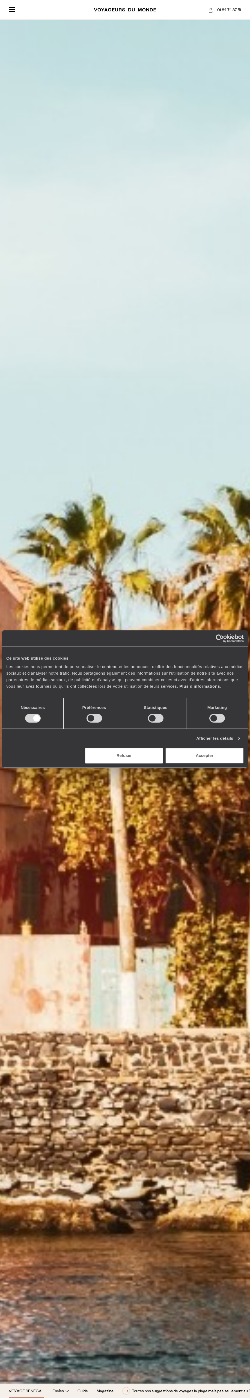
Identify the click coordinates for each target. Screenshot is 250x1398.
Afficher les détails (214, 738)
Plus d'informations (199, 686)
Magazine (105, 1390)
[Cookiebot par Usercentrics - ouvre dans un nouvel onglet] (220, 638)
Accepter (204, 755)
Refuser (124, 755)
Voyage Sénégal (26, 1390)
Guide (83, 1390)
